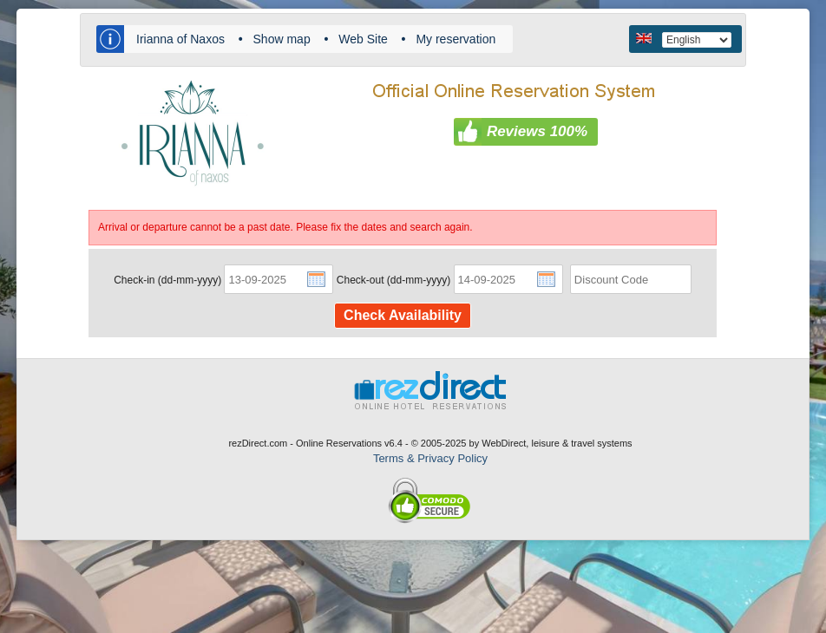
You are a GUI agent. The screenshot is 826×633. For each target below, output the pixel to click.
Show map (282, 39)
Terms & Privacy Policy (430, 458)
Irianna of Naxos (180, 39)
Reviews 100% (537, 131)
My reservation (455, 39)
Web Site (363, 39)
